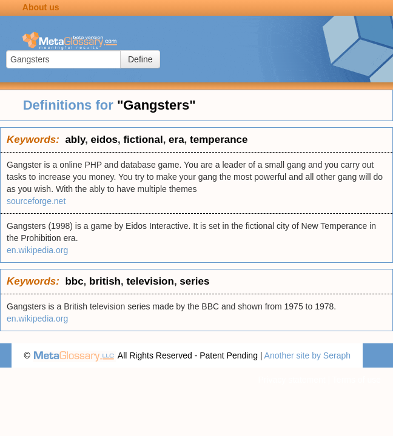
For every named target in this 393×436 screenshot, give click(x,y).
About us (40, 7)
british (105, 281)
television (149, 281)
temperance (218, 139)
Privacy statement (291, 380)
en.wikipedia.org (37, 250)
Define (140, 59)
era (176, 139)
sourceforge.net (36, 201)
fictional (143, 139)
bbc (74, 281)
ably (75, 139)
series (194, 281)
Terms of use (356, 380)
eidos (104, 139)
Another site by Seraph (307, 355)
